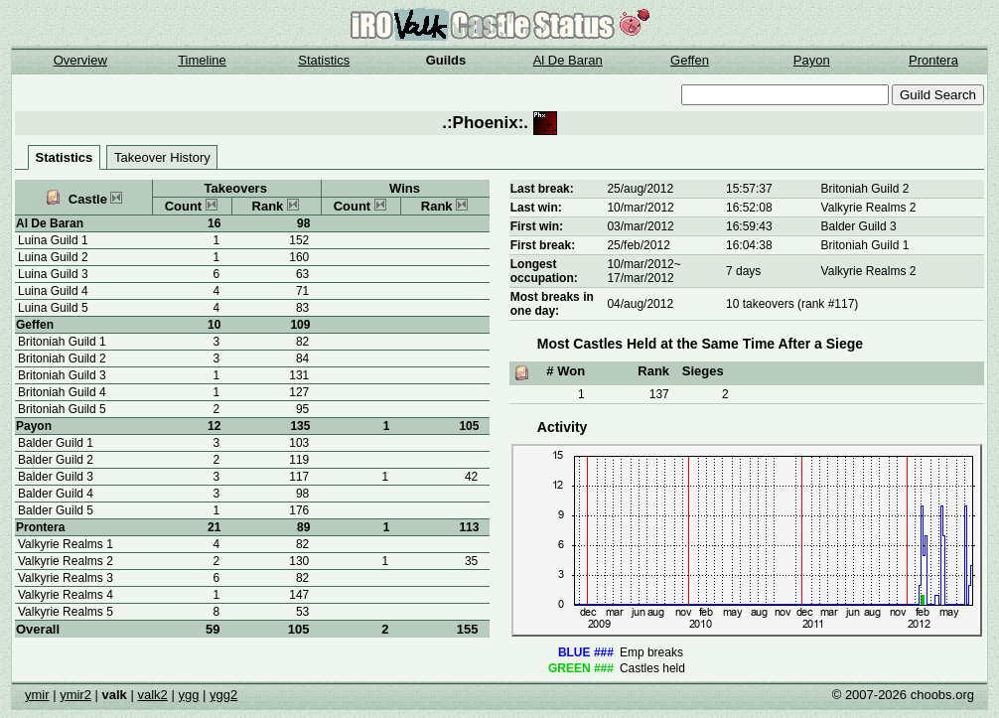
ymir (37, 694)
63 (302, 274)
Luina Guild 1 (53, 240)
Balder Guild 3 (55, 477)
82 (302, 342)
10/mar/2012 (640, 208)
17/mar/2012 (640, 278)
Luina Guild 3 (53, 274)
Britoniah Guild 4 (62, 392)
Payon (811, 60)
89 (303, 527)
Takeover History (162, 157)
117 (299, 477)
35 (471, 561)
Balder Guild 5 (55, 510)
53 (302, 612)
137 (659, 394)
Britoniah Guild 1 (62, 342)
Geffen (689, 60)
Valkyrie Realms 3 (65, 578)
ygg (188, 694)
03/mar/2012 (640, 226)
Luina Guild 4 (53, 291)
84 (302, 358)
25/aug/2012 (640, 189)
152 (299, 240)
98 (303, 223)
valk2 (152, 694)
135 (300, 426)
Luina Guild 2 (53, 257)
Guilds (446, 60)
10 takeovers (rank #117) (792, 304)
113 (469, 527)
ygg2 (223, 694)
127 (299, 392)
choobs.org (942, 694)
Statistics (324, 60)
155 (468, 629)
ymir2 (75, 694)
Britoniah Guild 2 (62, 358)
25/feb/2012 (638, 245)
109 (300, 325)
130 (299, 561)
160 (299, 257)
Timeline (202, 60)
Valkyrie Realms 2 (65, 561)
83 (302, 308)
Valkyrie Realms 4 (65, 595)
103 (299, 443)
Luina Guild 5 (53, 308)
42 (471, 477)
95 (302, 409)
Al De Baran (568, 60)
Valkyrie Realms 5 (65, 612)
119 (299, 460)
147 (299, 595)
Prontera (933, 60)
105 (299, 629)
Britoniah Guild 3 (62, 375)
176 (299, 510)
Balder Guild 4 (55, 494)
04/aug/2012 (640, 304)
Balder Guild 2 (55, 460)
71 (302, 291)
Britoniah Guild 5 (62, 409)
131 (299, 375)
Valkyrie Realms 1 (65, 544)
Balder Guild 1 (55, 443)
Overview (80, 60)
